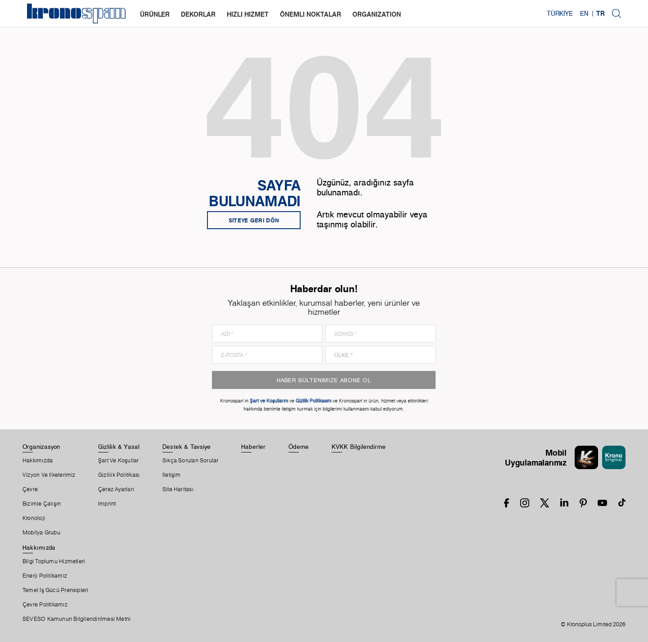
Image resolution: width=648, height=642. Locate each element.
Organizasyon (41, 446)
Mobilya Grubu (41, 532)
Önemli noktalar (310, 14)
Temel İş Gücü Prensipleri (55, 590)
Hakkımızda (37, 460)
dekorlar (198, 14)
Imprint (107, 503)
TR (600, 13)
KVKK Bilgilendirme (359, 446)
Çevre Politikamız (45, 604)
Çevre (30, 489)
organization (376, 14)
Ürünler (155, 14)
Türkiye (560, 13)
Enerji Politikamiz (44, 575)
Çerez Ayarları (116, 489)
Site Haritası (178, 489)
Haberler (253, 446)
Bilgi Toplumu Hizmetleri (53, 561)
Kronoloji (33, 518)
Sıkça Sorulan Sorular (190, 460)
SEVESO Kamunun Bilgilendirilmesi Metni (76, 619)
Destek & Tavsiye (186, 446)
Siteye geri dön (254, 220)
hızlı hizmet (248, 14)
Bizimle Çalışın (41, 503)
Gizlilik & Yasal (119, 446)
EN (584, 13)
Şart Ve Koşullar (118, 460)
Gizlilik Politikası (119, 475)
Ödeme (298, 446)
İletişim (171, 475)
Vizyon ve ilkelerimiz (49, 475)
